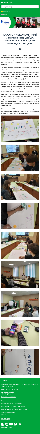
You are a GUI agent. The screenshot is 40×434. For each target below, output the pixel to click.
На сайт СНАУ (6, 2)
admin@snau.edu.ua (12, 389)
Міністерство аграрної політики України (13, 406)
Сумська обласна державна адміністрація (14, 409)
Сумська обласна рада (8, 412)
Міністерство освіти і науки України (12, 403)
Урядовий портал (6, 401)
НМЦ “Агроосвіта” (6, 415)
